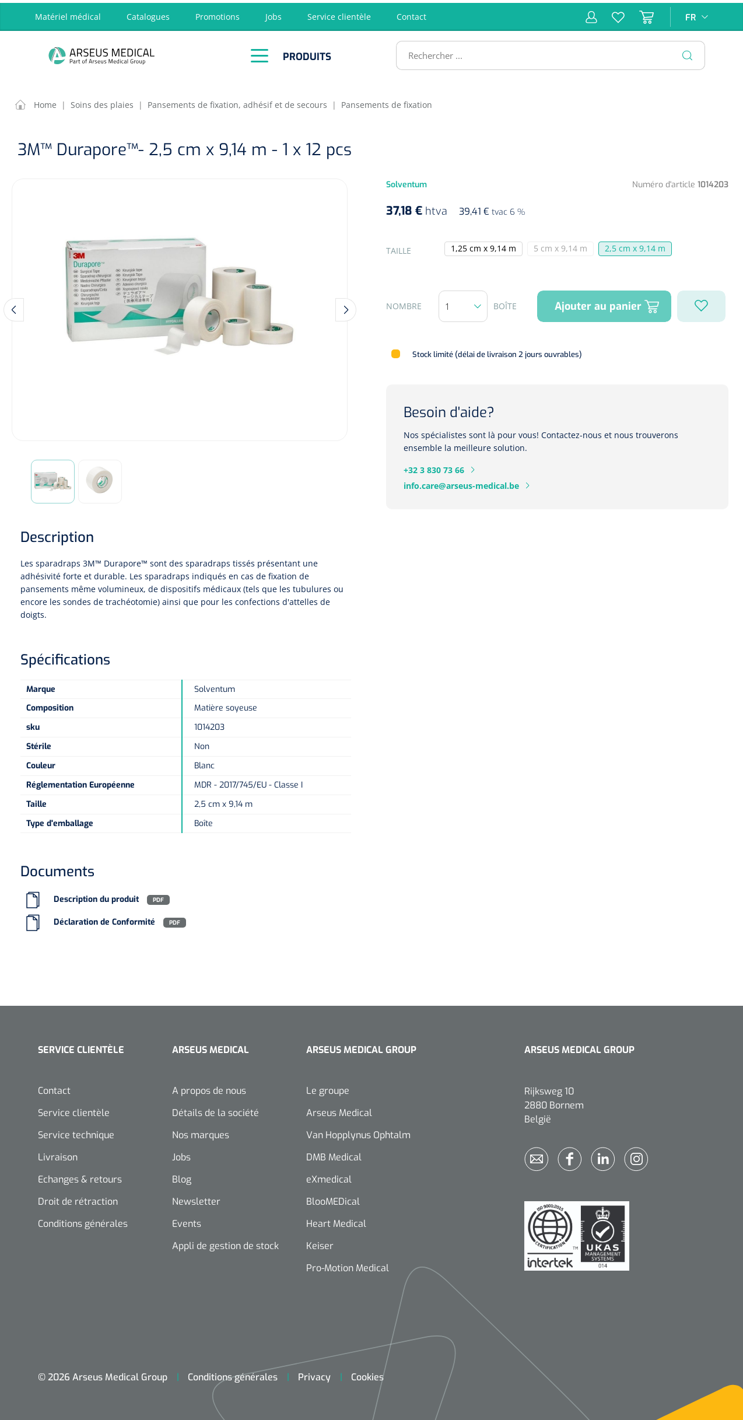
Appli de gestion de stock (225, 1243)
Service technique (76, 1133)
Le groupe (327, 1088)
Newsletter (196, 1199)
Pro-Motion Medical (347, 1266)
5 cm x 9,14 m (564, 246)
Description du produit (96, 897)
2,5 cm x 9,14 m (635, 245)
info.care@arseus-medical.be (461, 482)
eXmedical (329, 1177)
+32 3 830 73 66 (434, 467)
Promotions (217, 13)
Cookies (367, 1375)
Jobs (273, 13)
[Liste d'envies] (611, 14)
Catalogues (148, 13)
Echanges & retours (80, 1177)
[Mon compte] (591, 14)
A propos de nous (209, 1088)
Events (186, 1221)
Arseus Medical (339, 1110)
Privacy (314, 1375)
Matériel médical (68, 13)
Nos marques (200, 1133)
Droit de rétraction (78, 1199)
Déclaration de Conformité (104, 919)
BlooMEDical (333, 1199)
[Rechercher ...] (545, 52)
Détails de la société (215, 1110)
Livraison (58, 1155)
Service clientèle (339, 13)
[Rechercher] (687, 52)
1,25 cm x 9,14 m (483, 245)
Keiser (320, 1243)
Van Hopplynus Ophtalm (358, 1133)
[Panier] (639, 14)
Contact (411, 13)
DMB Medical (334, 1155)
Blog (181, 1177)
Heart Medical (336, 1221)
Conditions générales (83, 1221)
